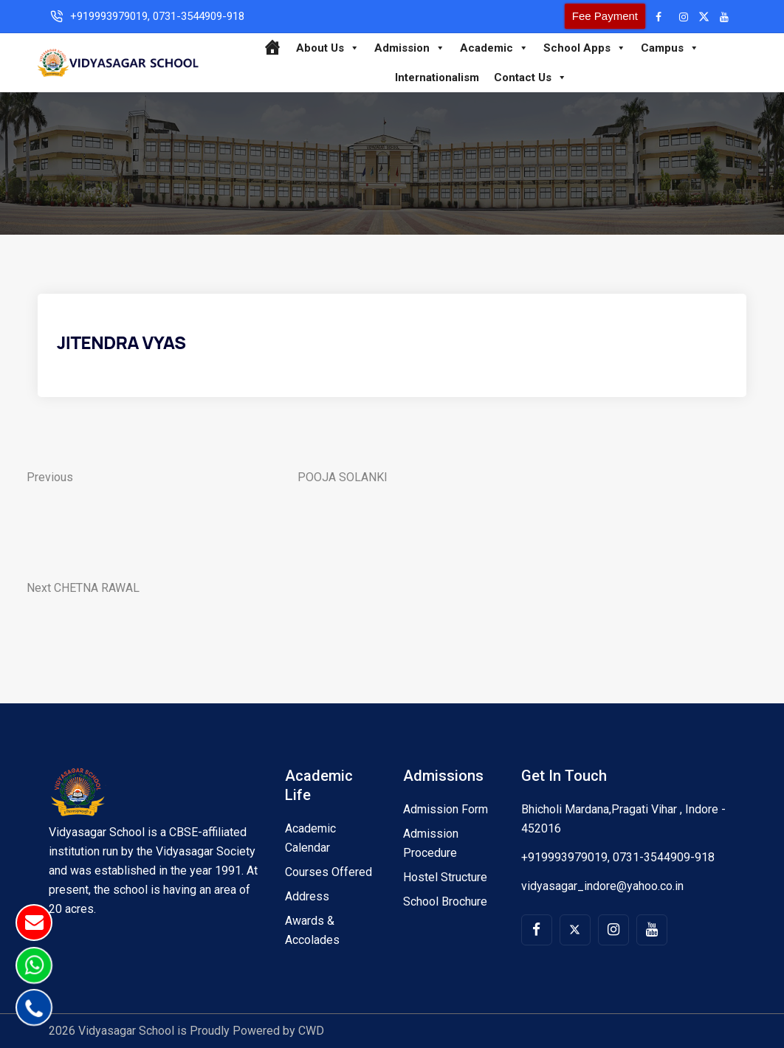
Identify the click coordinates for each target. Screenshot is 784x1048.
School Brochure (445, 901)
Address (307, 896)
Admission (409, 48)
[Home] (272, 48)
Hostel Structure (445, 877)
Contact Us (530, 77)
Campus (670, 48)
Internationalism (437, 77)
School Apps (584, 48)
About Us (328, 48)
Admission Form (445, 809)
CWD (311, 1031)
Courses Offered (328, 872)
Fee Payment (605, 16)
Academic (494, 48)
